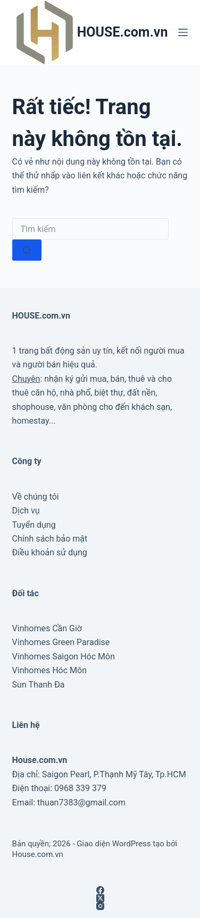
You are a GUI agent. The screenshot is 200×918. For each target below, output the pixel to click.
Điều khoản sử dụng (49, 552)
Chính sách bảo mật (50, 539)
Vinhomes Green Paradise (61, 642)
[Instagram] (100, 906)
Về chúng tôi (35, 497)
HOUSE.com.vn (122, 32)
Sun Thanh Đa (38, 685)
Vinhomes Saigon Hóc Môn (63, 656)
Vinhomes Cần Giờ (47, 628)
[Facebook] (100, 890)
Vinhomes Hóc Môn (49, 670)
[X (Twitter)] (100, 898)
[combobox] (90, 228)
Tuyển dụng (34, 525)
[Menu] (183, 32)
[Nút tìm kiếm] (26, 250)
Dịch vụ (26, 510)
